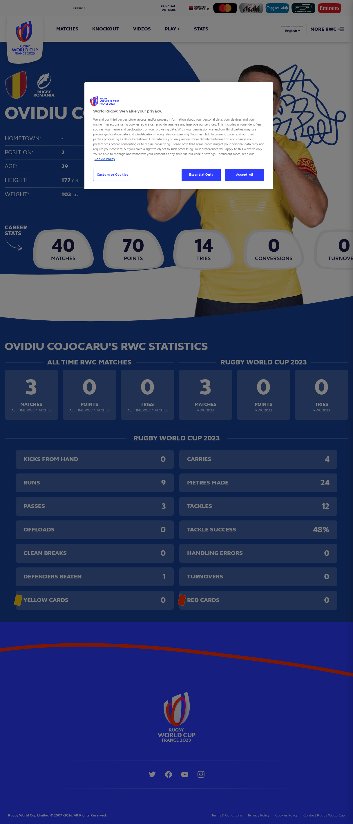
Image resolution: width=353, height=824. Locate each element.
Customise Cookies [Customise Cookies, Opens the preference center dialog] (112, 175)
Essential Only (201, 175)
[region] (178, 135)
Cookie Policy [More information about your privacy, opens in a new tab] (105, 159)
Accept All (244, 175)
